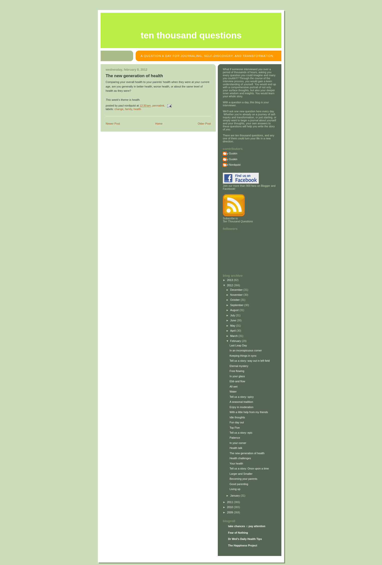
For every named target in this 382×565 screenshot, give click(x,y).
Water (233, 391)
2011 (230, 502)
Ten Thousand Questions (191, 35)
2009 (230, 512)
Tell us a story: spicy (242, 396)
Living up (235, 489)
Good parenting (239, 484)
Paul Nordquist (232, 164)
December (237, 289)
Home (158, 123)
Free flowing (237, 370)
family (128, 109)
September (237, 305)
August (235, 310)
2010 (230, 507)
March (234, 335)
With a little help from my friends (249, 412)
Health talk (236, 447)
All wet (234, 386)
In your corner (238, 442)
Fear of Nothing (238, 532)
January (235, 495)
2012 (230, 285)
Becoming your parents (243, 478)
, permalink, (153, 105)
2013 (230, 279)
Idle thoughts (237, 417)
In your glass (237, 376)
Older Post (204, 123)
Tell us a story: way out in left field (250, 360)
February (236, 340)
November (237, 294)
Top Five (235, 427)
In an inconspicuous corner (246, 350)
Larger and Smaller (241, 473)
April (233, 330)
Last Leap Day (238, 345)
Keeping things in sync (243, 355)
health (137, 109)
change (118, 109)
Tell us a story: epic (241, 432)
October (235, 299)
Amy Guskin (230, 153)
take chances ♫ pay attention (246, 526)
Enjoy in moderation (241, 407)
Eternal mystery (239, 365)
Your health (236, 463)
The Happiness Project (242, 545)
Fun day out (237, 422)
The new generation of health (134, 75)
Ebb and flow (237, 381)
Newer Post (113, 123)
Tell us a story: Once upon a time (249, 468)
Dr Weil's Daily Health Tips (245, 538)
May (233, 325)
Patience (235, 437)
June (233, 320)
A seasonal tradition (241, 401)
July (233, 315)
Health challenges (240, 458)
